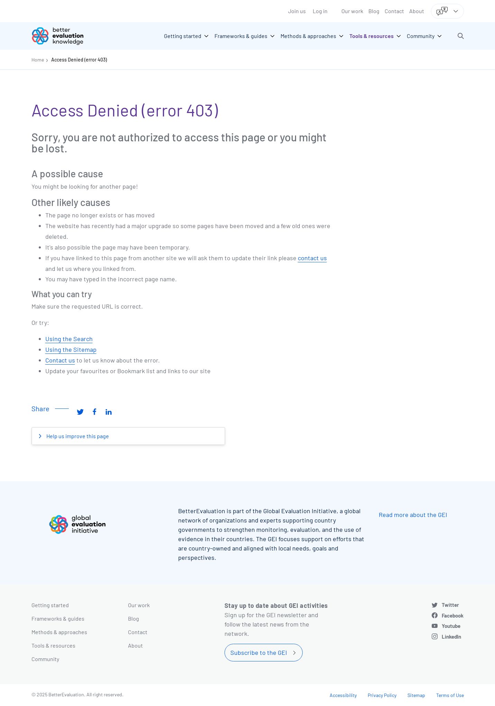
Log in (320, 11)
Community (45, 659)
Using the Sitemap (71, 349)
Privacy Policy (382, 695)
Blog (373, 11)
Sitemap (416, 695)
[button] (461, 36)
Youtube (451, 626)
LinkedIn (451, 636)
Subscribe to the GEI (258, 652)
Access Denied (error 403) (79, 60)
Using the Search (69, 338)
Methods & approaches (59, 632)
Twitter (450, 605)
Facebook (453, 615)
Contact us (60, 360)
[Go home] (62, 36)
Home (37, 60)
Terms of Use (450, 695)
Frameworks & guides (57, 618)
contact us (312, 258)
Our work (352, 11)
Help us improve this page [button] (77, 436)
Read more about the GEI (413, 514)
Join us (297, 11)
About (416, 11)
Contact (394, 11)
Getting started (50, 605)
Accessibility (343, 695)
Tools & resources (53, 645)
